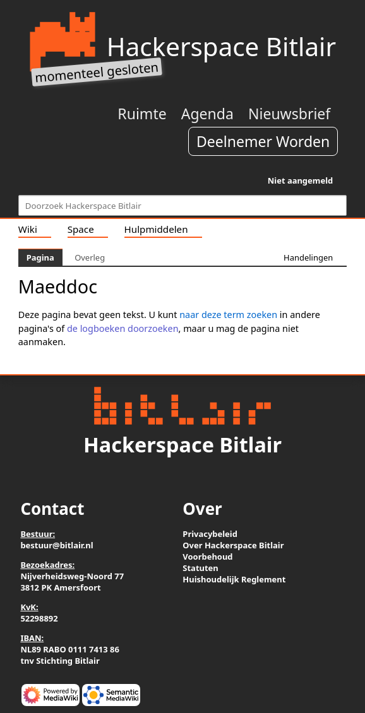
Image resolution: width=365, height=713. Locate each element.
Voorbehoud (207, 556)
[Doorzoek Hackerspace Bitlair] (182, 205)
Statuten (200, 568)
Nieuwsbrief (289, 113)
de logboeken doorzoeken (123, 328)
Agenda (207, 113)
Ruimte (141, 113)
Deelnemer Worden (263, 141)
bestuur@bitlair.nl (56, 545)
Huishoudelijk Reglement (233, 579)
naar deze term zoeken (228, 315)
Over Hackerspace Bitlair (233, 545)
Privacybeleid (209, 533)
